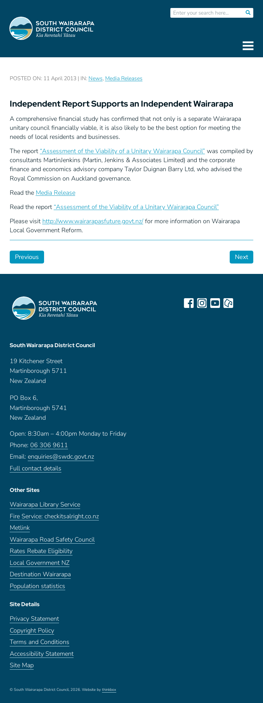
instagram (202, 303)
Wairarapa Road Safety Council (52, 540)
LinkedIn (241, 303)
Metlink (20, 528)
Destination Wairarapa (40, 574)
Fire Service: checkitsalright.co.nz (54, 516)
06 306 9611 (49, 445)
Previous (27, 257)
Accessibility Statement (42, 654)
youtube (215, 303)
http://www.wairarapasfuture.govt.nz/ (92, 221)
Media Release (55, 193)
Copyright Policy (32, 631)
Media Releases (124, 78)
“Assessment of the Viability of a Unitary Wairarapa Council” (122, 151)
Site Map (22, 665)
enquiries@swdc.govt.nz (61, 457)
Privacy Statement (34, 619)
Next (241, 257)
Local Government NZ (39, 563)
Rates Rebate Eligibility (41, 551)
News (95, 78)
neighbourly (228, 303)
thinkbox (109, 689)
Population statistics (37, 586)
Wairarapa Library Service (45, 505)
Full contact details (35, 468)
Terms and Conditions (39, 642)
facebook (189, 303)
